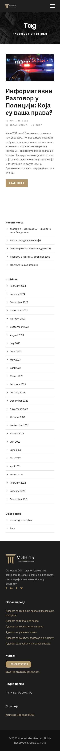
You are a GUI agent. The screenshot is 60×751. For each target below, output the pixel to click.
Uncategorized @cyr (21, 520)
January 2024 (17, 294)
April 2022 (15, 466)
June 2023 (15, 351)
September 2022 (19, 425)
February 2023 (18, 384)
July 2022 (15, 441)
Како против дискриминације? (25, 240)
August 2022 (17, 433)
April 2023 (15, 368)
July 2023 (15, 343)
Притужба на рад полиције (24, 265)
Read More (16, 183)
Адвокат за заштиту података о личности (30, 638)
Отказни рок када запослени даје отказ (30, 248)
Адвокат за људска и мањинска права (28, 643)
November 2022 (19, 409)
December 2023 (19, 302)
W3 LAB (41, 743)
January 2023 (17, 392)
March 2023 (16, 376)
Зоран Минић (19, 125)
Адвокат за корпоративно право (24, 626)
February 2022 (18, 482)
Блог (39, 125)
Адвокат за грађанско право (22, 621)
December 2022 (19, 400)
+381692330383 (18, 664)
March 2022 (16, 474)
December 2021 (18, 499)
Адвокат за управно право (21, 632)
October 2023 (17, 318)
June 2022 (15, 450)
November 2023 (19, 310)
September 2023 (19, 327)
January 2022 (17, 491)
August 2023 (17, 335)
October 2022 (17, 417)
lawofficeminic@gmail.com (23, 672)
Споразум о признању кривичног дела (30, 256)
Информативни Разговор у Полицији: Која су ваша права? (29, 102)
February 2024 (18, 285)
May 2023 (15, 359)
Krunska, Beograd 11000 (20, 715)
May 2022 (15, 458)
